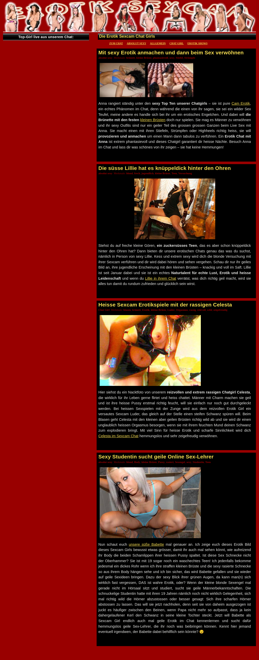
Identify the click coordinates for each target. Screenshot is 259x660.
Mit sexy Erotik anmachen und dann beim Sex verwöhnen (171, 52)
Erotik (145, 310)
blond (129, 173)
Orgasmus (182, 310)
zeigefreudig (220, 310)
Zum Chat (116, 43)
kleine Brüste (144, 57)
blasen (127, 310)
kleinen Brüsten (152, 120)
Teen (174, 173)
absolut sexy (136, 43)
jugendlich (147, 173)
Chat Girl (176, 43)
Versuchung (185, 173)
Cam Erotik (241, 103)
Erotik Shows (197, 43)
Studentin (198, 462)
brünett (130, 57)
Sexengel (180, 462)
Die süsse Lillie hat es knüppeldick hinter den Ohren (164, 168)
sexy (172, 57)
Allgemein (158, 43)
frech (137, 173)
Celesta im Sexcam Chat (118, 436)
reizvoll (201, 310)
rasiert (170, 462)
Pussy (161, 462)
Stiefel (179, 57)
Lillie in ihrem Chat (160, 278)
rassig (192, 310)
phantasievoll (160, 57)
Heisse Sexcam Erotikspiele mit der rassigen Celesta (165, 304)
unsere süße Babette (146, 544)
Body (137, 462)
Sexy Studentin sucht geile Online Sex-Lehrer (155, 456)
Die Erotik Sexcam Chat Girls (127, 36)
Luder (171, 310)
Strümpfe (189, 57)
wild (209, 310)
